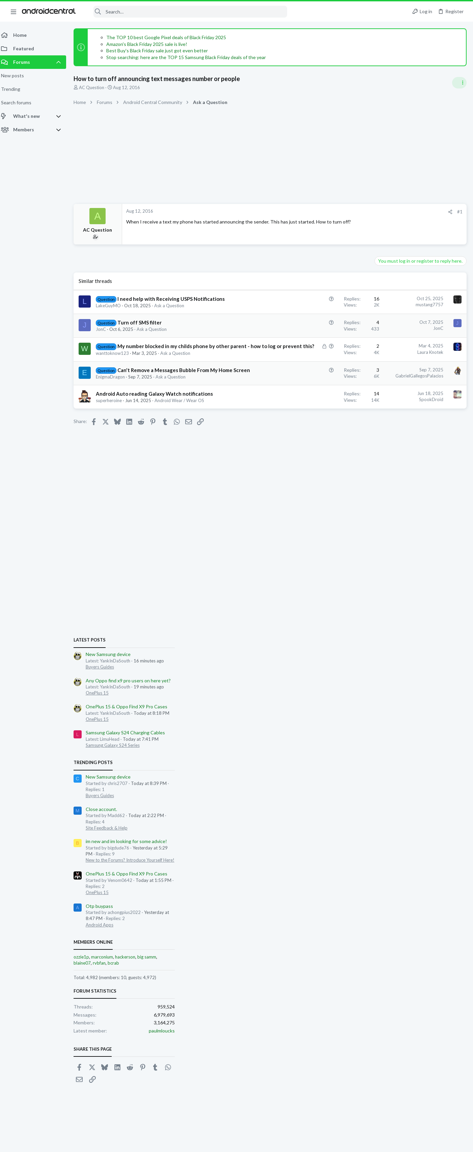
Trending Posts (384, 532)
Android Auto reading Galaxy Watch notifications (158, 415)
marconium (394, 727)
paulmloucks (453, 801)
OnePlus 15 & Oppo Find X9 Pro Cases (418, 476)
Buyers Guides (391, 437)
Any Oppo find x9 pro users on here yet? (419, 450)
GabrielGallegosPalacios (311, 390)
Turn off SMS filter (143, 329)
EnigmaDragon (114, 398)
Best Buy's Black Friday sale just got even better (161, 50)
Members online (384, 712)
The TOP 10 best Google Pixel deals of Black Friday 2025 (170, 37)
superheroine (113, 421)
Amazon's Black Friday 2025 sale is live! (150, 44)
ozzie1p (373, 727)
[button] (13, 11)
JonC (105, 336)
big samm (438, 727)
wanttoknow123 (116, 367)
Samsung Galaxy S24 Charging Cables (416, 502)
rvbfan (390, 733)
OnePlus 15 (388, 463)
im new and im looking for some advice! (417, 611)
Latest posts (381, 410)
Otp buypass (391, 676)
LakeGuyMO (112, 312)
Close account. (393, 579)
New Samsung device (399, 424)
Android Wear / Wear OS (183, 421)
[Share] (341, 212)
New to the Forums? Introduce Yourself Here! (421, 630)
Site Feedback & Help (398, 598)
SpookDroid (323, 420)
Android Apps (391, 695)
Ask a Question (173, 312)
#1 (351, 211)
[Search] (186, 12)
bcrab (405, 733)
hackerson (417, 727)
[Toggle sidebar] (459, 82)
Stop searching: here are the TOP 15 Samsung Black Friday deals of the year (190, 57)
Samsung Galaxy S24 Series (404, 515)
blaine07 (373, 733)
